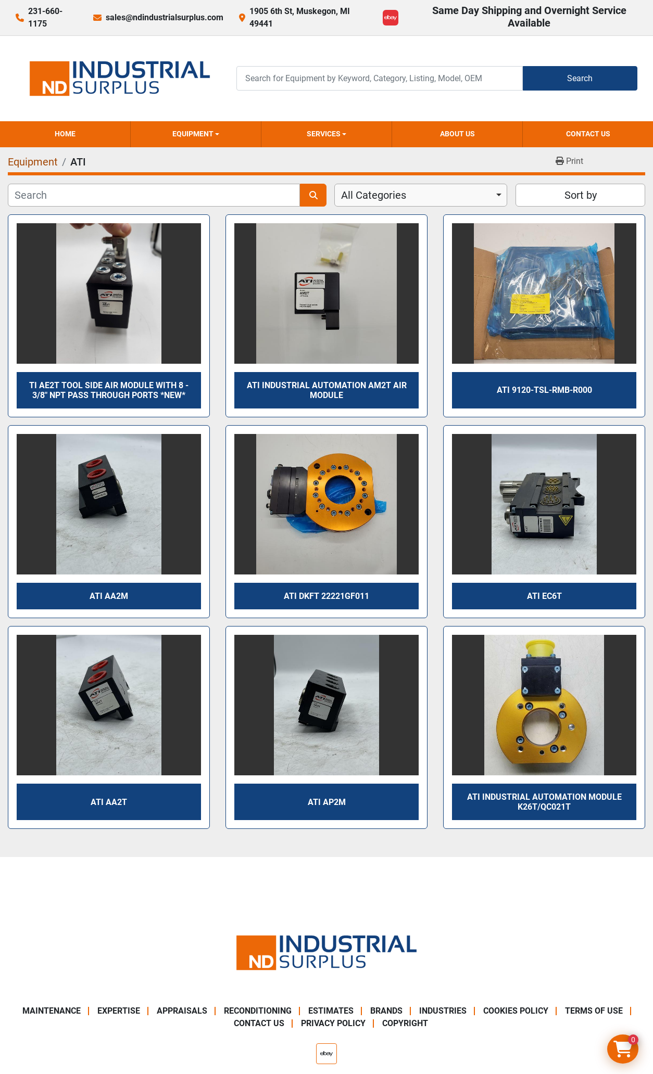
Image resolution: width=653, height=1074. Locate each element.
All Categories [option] (373, 195)
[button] (196, 134)
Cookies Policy (515, 1011)
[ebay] (390, 17)
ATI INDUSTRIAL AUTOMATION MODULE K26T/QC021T (544, 802)
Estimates (331, 1011)
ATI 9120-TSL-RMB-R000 (544, 390)
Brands (386, 1011)
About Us (457, 134)
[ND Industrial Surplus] (326, 952)
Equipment (193, 134)
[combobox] (420, 195)
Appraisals (182, 1011)
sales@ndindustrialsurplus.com (164, 17)
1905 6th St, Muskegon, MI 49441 (299, 17)
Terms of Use (594, 1011)
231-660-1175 (45, 17)
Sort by (580, 195)
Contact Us (588, 134)
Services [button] (324, 134)
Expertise (118, 1011)
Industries (443, 1011)
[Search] (379, 78)
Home (65, 134)
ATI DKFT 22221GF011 (326, 596)
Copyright (405, 1023)
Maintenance (51, 1011)
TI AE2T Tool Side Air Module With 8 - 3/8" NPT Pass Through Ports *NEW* (109, 390)
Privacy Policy (333, 1023)
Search (580, 78)
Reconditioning (258, 1011)
